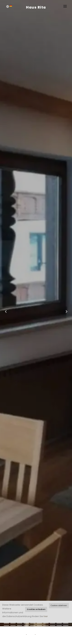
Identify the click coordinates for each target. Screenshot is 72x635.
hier (46, 616)
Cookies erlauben (36, 609)
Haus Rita (36, 7)
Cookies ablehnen (59, 605)
